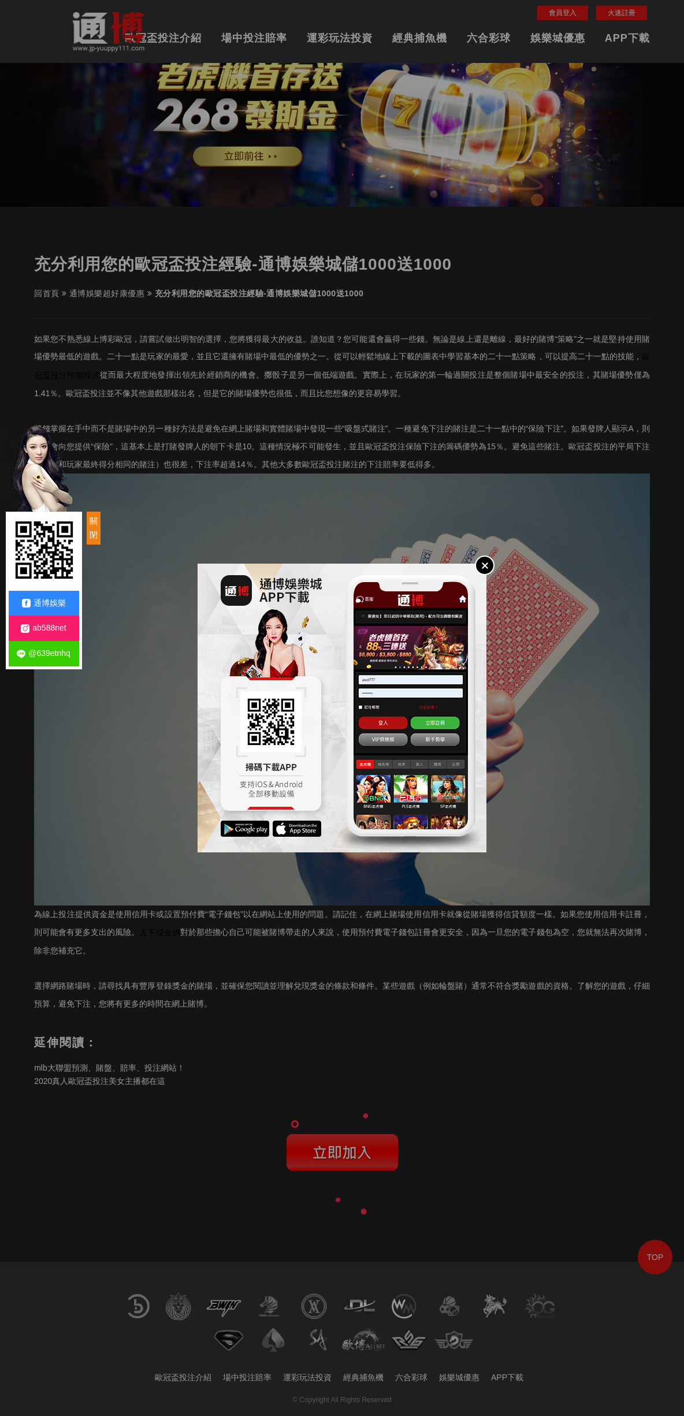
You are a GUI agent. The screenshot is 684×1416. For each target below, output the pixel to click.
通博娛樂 (44, 603)
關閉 (94, 527)
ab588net (43, 628)
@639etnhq (43, 653)
